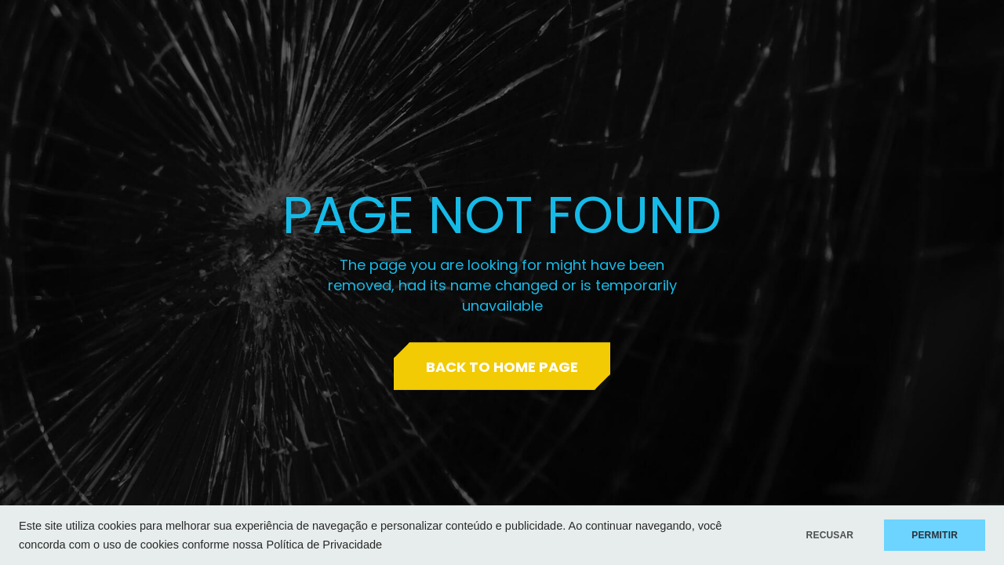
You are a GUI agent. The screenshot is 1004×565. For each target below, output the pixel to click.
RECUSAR (830, 535)
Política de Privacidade (325, 544)
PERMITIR (934, 535)
